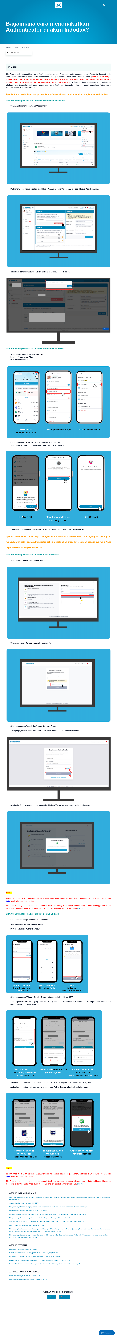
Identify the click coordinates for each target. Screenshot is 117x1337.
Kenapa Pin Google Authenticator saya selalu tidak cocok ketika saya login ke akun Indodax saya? (44, 1264)
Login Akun (25, 47)
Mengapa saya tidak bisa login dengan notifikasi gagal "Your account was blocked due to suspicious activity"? (48, 1214)
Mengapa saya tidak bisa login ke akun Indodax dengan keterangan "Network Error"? (39, 1218)
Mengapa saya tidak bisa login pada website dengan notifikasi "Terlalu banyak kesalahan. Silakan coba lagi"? (48, 1207)
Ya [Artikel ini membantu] (52, 1297)
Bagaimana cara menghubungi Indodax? (23, 1249)
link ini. (80, 908)
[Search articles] (19, 53)
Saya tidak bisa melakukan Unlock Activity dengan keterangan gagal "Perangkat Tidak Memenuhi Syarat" (46, 1221)
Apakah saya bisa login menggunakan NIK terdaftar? (28, 1210)
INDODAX (9, 47)
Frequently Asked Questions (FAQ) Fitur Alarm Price (28, 1279)
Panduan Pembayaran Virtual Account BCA (24, 1276)
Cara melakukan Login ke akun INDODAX (24, 1203)
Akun (17, 47)
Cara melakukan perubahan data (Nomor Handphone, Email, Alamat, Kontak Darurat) (39, 1260)
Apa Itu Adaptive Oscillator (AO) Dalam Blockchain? (27, 1225)
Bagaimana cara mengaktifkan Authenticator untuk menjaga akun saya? (35, 1256)
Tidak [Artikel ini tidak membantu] (66, 1297)
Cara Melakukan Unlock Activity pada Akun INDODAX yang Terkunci (33, 1253)
